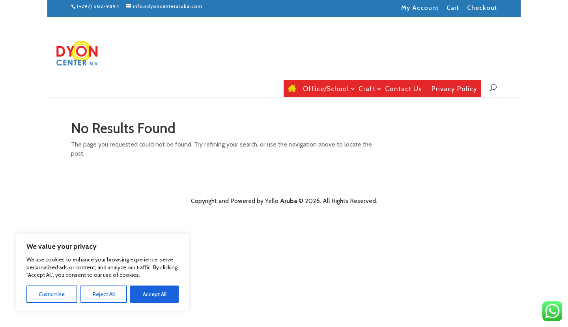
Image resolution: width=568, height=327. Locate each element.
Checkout (482, 7)
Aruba (288, 201)
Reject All (104, 294)
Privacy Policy (454, 89)
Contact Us (403, 89)
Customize (52, 294)
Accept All (154, 294)
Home (290, 88)
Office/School (326, 89)
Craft (367, 89)
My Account (420, 7)
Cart (453, 7)
